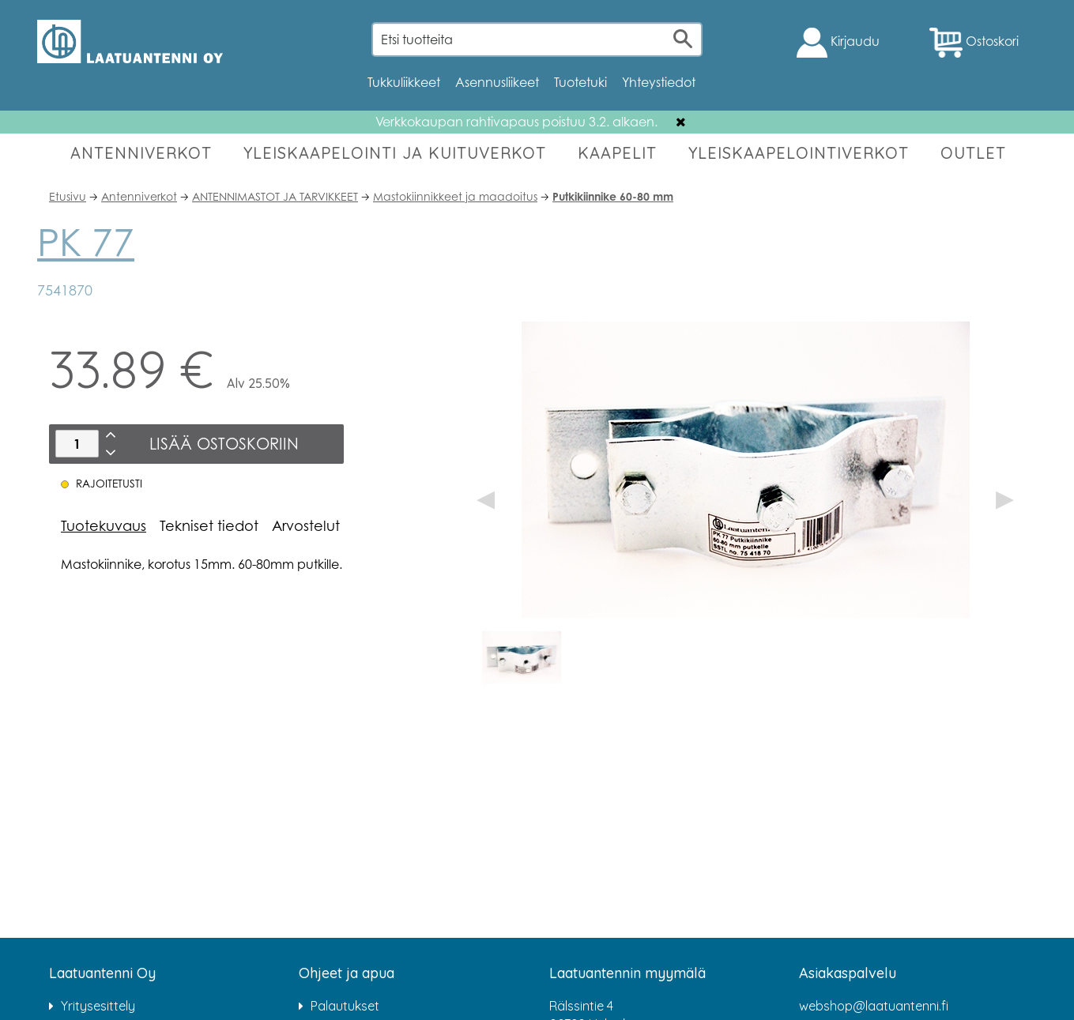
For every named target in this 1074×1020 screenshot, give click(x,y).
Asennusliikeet (497, 82)
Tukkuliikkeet (403, 82)
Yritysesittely (98, 1006)
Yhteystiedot (658, 82)
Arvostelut (306, 525)
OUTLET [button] (973, 153)
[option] (521, 657)
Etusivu (67, 196)
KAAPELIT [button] (617, 153)
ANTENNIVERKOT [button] (141, 153)
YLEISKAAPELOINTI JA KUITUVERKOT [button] (394, 153)
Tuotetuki (580, 82)
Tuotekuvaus (103, 525)
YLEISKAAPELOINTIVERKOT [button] (798, 153)
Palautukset (345, 1006)
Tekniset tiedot (209, 525)
